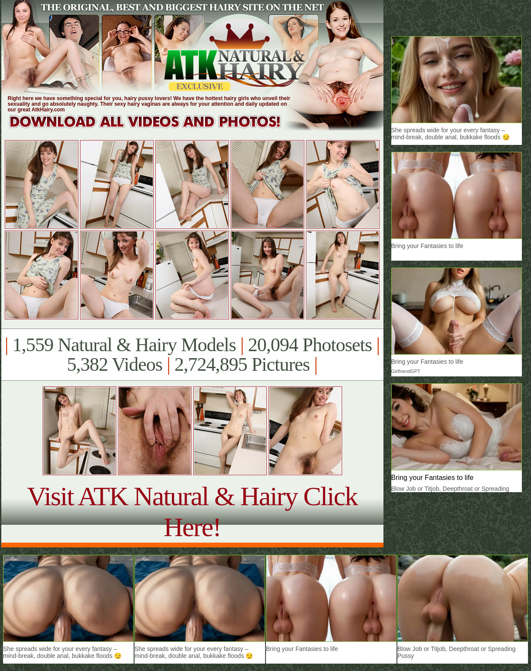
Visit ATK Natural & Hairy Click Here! (192, 511)
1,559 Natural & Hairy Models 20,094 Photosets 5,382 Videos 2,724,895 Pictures (192, 354)
